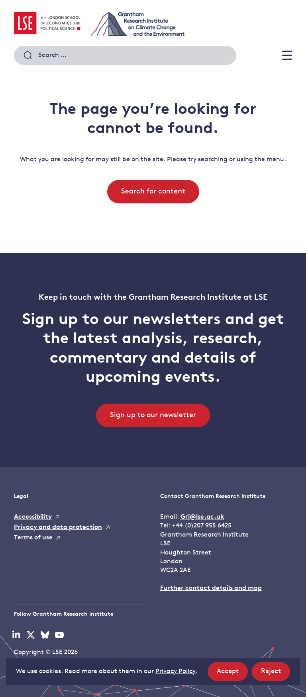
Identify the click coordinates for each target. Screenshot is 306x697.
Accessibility (33, 517)
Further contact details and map (211, 588)
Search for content (153, 191)
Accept (232, 673)
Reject (275, 673)
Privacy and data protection (58, 527)
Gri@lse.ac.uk (202, 517)
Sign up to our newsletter (153, 415)
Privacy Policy (175, 671)
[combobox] (125, 55)
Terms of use (33, 538)
